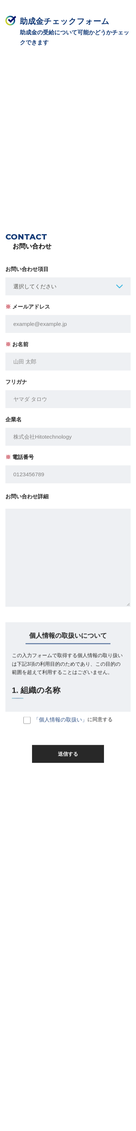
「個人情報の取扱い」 (60, 723)
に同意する (67, 724)
